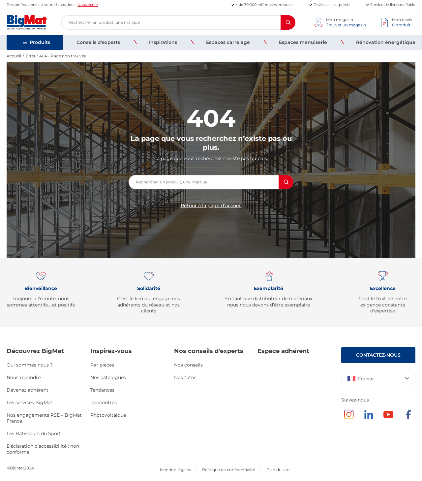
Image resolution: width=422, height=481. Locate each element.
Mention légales (175, 469)
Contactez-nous (378, 355)
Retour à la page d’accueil (211, 205)
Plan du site (277, 469)
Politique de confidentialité (228, 469)
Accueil (14, 55)
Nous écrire (87, 4)
